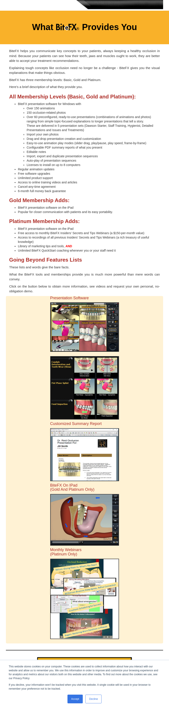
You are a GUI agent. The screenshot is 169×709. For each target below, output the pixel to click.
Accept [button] (75, 699)
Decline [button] (93, 699)
